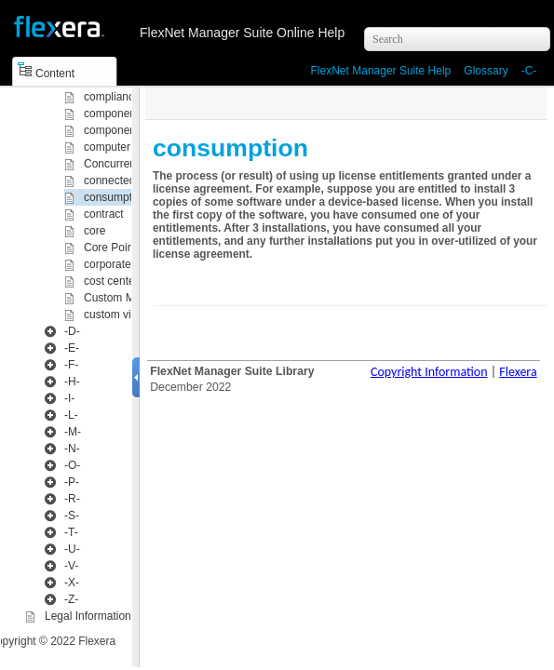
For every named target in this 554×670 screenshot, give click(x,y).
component (111, 113)
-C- (529, 70)
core (94, 230)
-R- (72, 498)
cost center (111, 281)
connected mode (125, 180)
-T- (71, 532)
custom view (114, 314)
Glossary (485, 70)
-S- (71, 515)
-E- (71, 348)
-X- (71, 582)
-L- (71, 415)
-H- (72, 381)
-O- (72, 465)
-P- (71, 482)
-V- (71, 565)
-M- (72, 431)
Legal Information (88, 616)
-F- (71, 364)
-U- (72, 549)
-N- (72, 448)
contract (104, 214)
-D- (72, 331)
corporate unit (118, 264)
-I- (69, 398)
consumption (115, 197)
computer (107, 147)
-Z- (71, 599)
